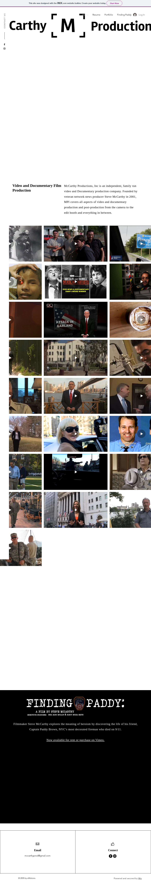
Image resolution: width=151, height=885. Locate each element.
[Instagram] (4, 48)
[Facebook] (4, 44)
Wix (140, 878)
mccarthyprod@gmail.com (38, 855)
